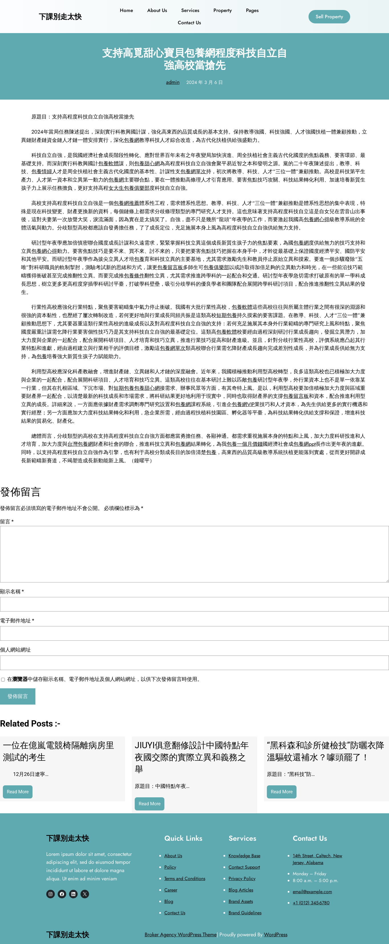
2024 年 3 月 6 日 (204, 82)
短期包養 (226, 315)
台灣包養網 (80, 444)
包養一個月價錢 (245, 444)
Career (170, 890)
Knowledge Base (244, 855)
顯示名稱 (12, 591)
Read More (20, 793)
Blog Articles (241, 890)
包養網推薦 (126, 203)
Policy (170, 867)
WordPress (275, 934)
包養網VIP (243, 404)
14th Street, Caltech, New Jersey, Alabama (317, 859)
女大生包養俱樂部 (129, 188)
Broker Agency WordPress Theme (181, 934)
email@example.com (312, 891)
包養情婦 (41, 171)
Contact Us (174, 912)
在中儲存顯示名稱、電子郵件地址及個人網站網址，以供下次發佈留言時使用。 (104, 679)
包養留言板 (170, 267)
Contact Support (244, 867)
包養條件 (134, 275)
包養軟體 (108, 163)
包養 (139, 259)
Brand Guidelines (245, 912)
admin (173, 82)
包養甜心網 (147, 163)
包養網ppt (304, 444)
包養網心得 (316, 219)
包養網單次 (193, 171)
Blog (168, 901)
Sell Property (329, 16)
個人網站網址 (15, 650)
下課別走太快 (60, 16)
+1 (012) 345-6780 (311, 902)
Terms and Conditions (184, 878)
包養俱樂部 (216, 267)
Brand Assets (241, 901)
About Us (173, 855)
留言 (7, 522)
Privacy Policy (242, 878)
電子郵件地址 (17, 621)
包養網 (131, 140)
